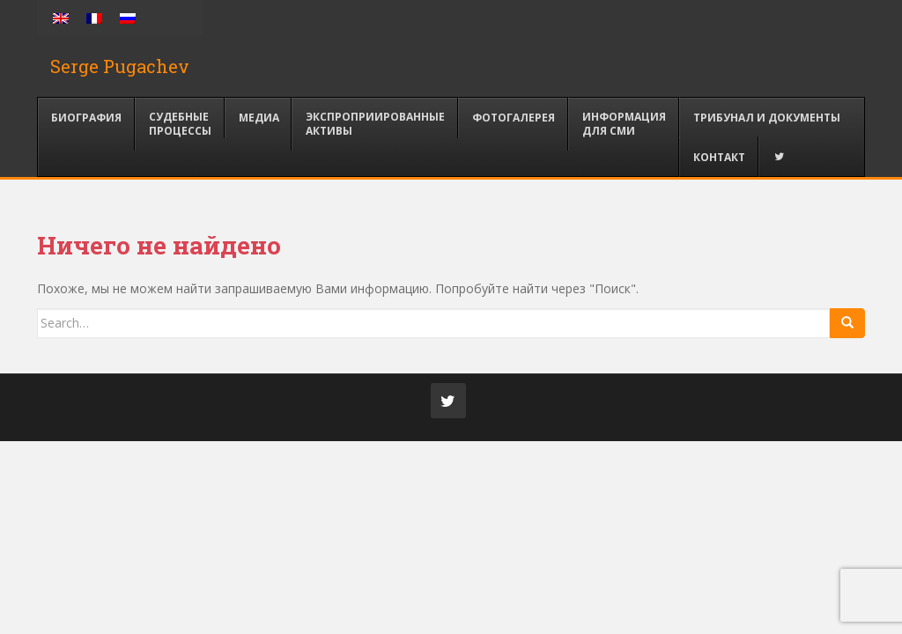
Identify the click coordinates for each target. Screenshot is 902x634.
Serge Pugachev (119, 66)
